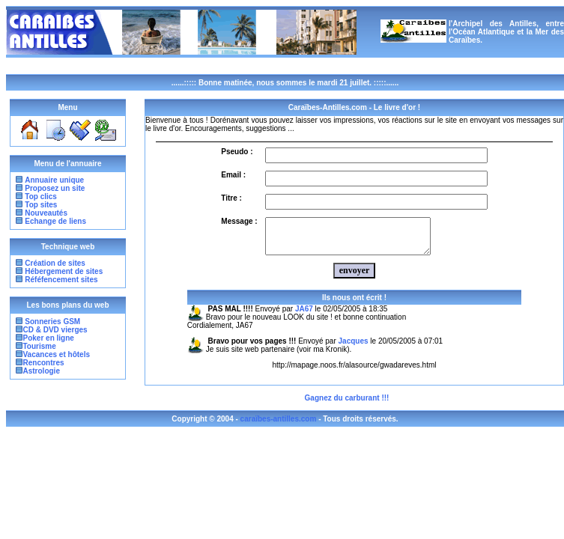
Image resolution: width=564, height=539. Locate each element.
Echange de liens (55, 221)
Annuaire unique (54, 180)
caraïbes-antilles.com (278, 425)
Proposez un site (55, 188)
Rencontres (43, 363)
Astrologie (41, 371)
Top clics (41, 196)
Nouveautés (46, 213)
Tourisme (39, 346)
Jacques (354, 348)
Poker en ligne (48, 338)
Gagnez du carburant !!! (347, 405)
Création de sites (55, 263)
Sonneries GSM (52, 321)
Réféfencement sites (61, 279)
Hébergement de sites (64, 271)
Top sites (41, 205)
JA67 (304, 315)
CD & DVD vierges (55, 330)
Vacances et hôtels (57, 354)
